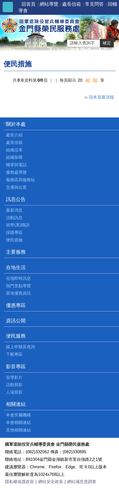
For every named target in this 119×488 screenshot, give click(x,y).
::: (5, 123)
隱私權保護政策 (19, 481)
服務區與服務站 (20, 180)
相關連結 (16, 404)
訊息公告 (16, 199)
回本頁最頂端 (101, 97)
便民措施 (14, 240)
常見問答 (94, 4)
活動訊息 (14, 217)
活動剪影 (14, 384)
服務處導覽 (16, 172)
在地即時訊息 (18, 278)
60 (95, 80)
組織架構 (14, 157)
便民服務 (16, 336)
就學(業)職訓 (18, 225)
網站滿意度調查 (81, 481)
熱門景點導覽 (18, 286)
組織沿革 (14, 150)
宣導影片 (14, 377)
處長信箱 (71, 4)
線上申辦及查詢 (20, 347)
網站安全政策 (50, 481)
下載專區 (14, 354)
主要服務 (16, 252)
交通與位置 (16, 187)
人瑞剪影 (14, 392)
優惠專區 (16, 305)
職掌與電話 (16, 165)
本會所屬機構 (18, 415)
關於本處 (16, 124)
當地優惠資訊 (18, 293)
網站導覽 (49, 4)
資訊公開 (16, 320)
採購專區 (14, 232)
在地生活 (16, 267)
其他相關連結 (18, 430)
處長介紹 (14, 135)
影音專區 (16, 366)
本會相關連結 (18, 422)
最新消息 (14, 210)
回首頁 (29, 4)
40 (87, 80)
